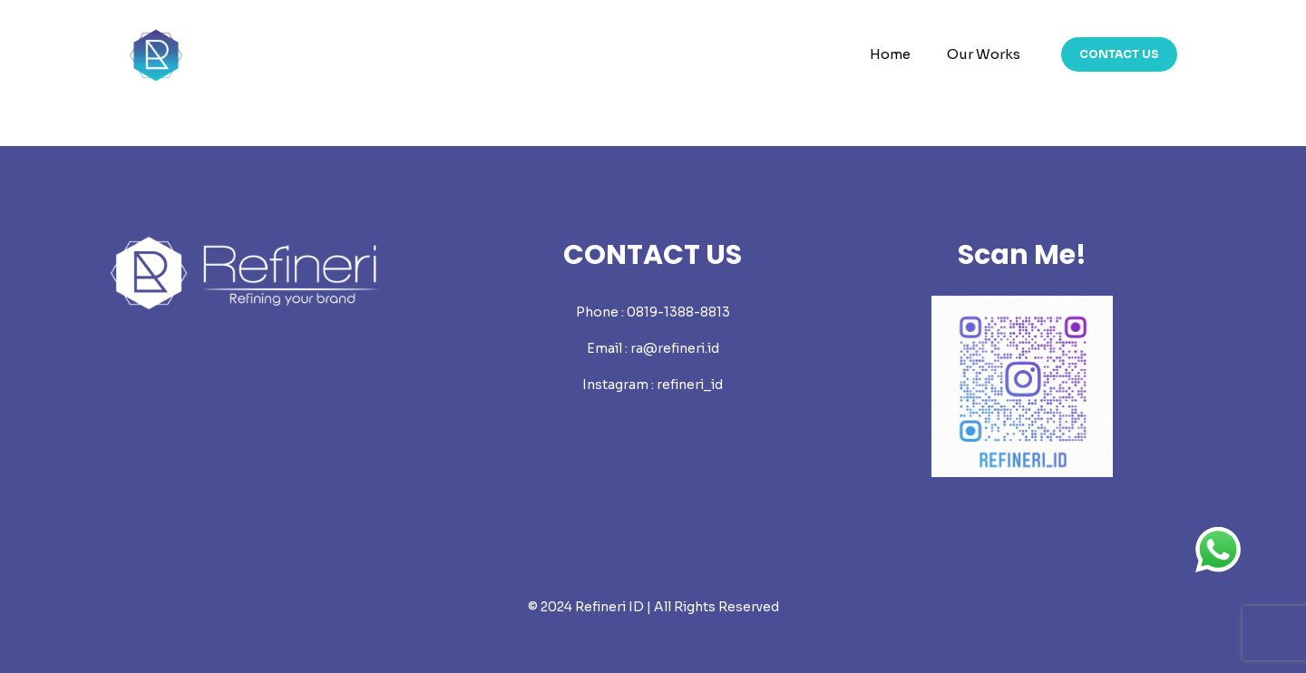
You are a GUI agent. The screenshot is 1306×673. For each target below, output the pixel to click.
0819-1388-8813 (678, 312)
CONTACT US (1119, 54)
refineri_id (690, 384)
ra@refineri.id (674, 348)
